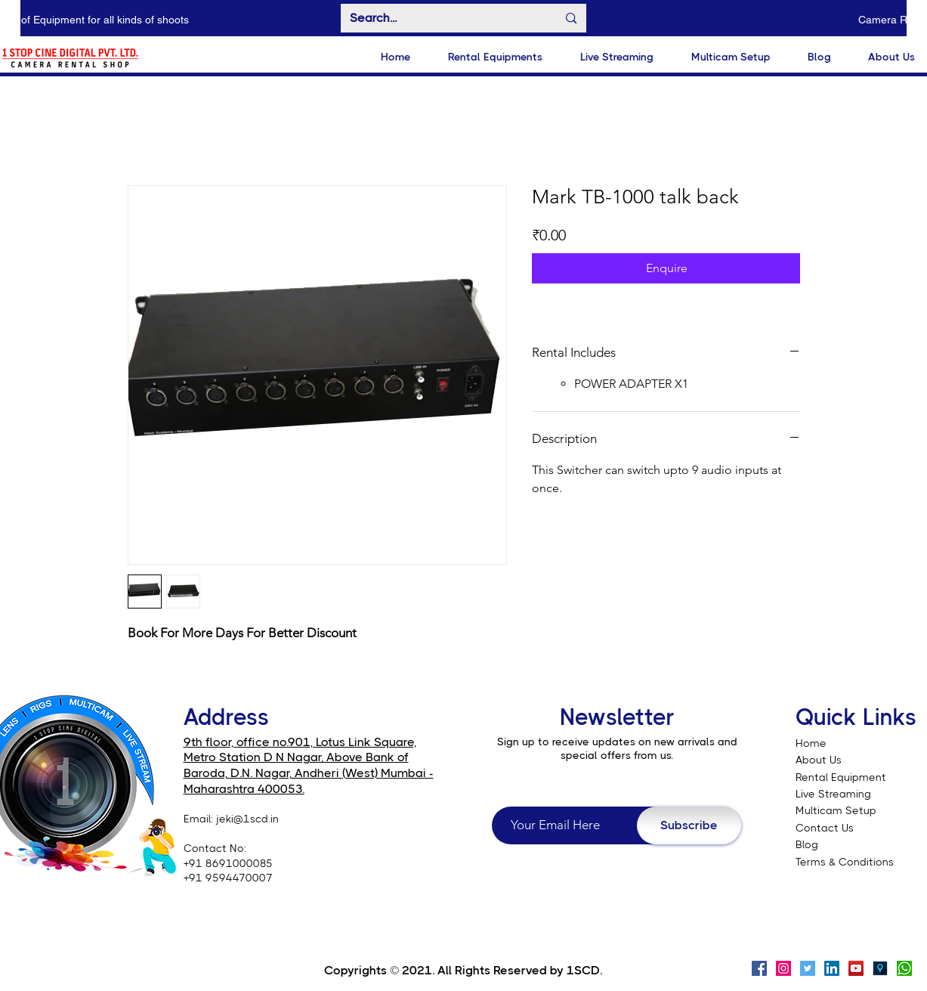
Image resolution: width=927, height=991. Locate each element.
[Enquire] (666, 268)
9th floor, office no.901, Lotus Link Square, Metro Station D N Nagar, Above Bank (300, 750)
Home (811, 743)
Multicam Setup (837, 810)
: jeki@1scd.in (245, 819)
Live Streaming (833, 794)
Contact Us (825, 828)
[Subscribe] (689, 825)
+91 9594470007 (228, 878)
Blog (807, 844)
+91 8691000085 (228, 863)
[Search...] (442, 18)
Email (197, 819)
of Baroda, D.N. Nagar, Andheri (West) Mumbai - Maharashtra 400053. (309, 772)
